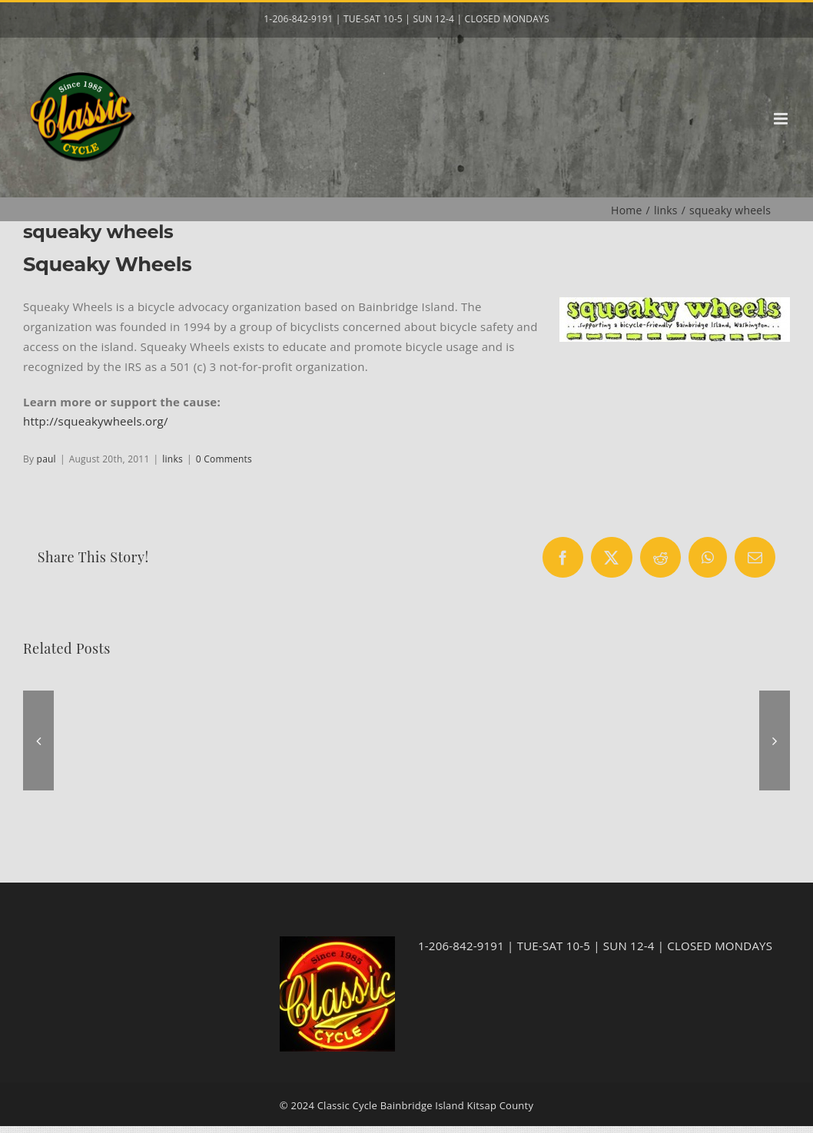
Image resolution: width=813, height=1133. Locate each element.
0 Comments (224, 458)
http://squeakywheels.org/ (95, 421)
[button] (38, 740)
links (172, 458)
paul (46, 458)
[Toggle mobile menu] (782, 119)
